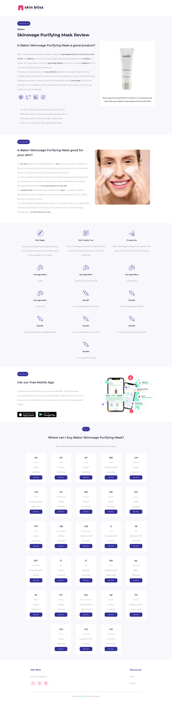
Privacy (133, 683)
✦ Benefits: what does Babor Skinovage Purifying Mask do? (44, 114)
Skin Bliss (35, 670)
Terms (132, 676)
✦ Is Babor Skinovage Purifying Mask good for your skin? (42, 109)
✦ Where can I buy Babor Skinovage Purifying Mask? (41, 123)
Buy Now (36, 477)
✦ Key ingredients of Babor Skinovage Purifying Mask (41, 118)
